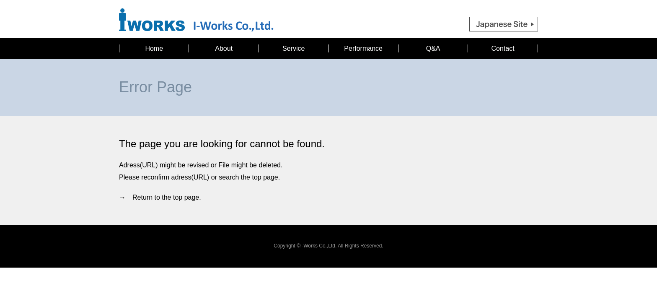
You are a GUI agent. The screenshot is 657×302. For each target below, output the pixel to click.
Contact (503, 48)
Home (154, 48)
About (224, 48)
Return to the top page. (166, 197)
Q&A (433, 48)
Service (293, 48)
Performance (363, 48)
